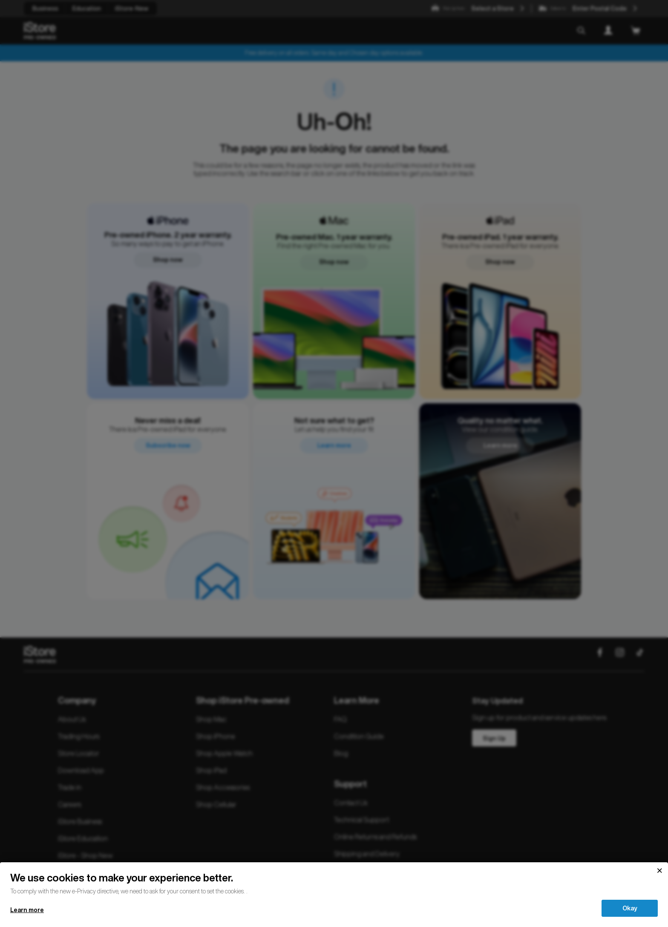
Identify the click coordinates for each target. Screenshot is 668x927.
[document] (334, 883)
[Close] (659, 870)
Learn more (27, 910)
